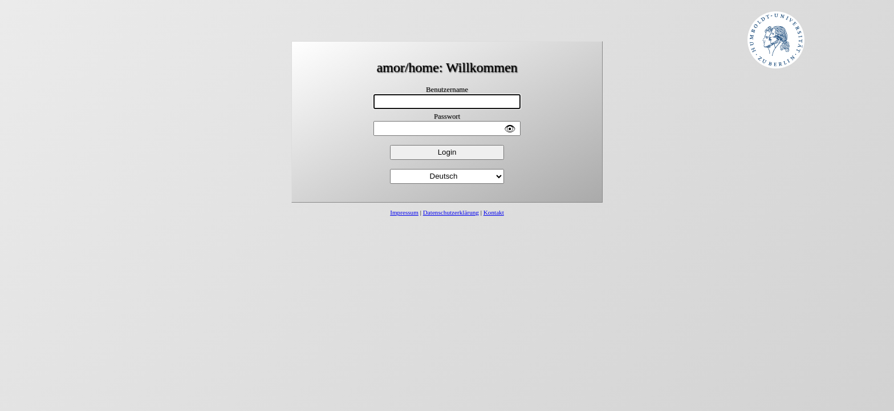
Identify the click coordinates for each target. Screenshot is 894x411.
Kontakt (493, 212)
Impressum (404, 212)
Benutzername (447, 90)
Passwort (447, 116)
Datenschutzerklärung (451, 212)
